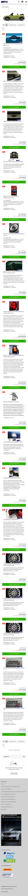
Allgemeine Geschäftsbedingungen (8, 801)
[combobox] (12, 25)
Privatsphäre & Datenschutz (7, 806)
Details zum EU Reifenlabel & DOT (8, 796)
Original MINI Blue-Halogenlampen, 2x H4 (12, 442)
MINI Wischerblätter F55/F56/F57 (11, 401)
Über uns (3, 784)
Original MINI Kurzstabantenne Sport (11, 478)
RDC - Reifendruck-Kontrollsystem (8, 794)
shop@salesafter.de (8, 888)
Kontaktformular (4, 891)
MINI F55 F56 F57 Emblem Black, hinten (12, 81)
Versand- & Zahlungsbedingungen (8, 799)
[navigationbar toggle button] (26, 2)
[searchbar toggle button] (19, 2)
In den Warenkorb (14, 67)
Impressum (3, 809)
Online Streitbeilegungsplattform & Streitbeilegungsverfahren (14, 791)
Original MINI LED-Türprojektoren (11, 519)
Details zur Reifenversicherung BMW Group (10, 786)
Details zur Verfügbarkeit (6, 789)
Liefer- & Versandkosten (6, 804)
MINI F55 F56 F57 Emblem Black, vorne (12, 121)
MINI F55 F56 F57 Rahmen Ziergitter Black (13, 161)
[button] (3, 25)
